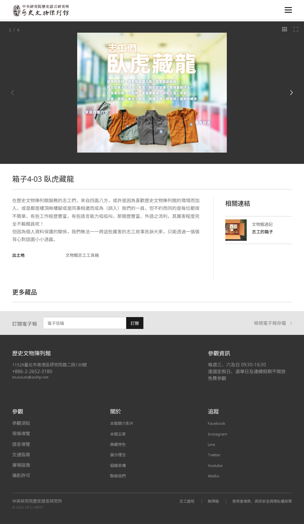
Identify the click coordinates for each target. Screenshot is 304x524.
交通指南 (21, 454)
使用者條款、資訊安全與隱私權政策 (258, 501)
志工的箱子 (263, 232)
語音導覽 (21, 444)
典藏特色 (119, 444)
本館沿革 (119, 433)
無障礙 (206, 501)
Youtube (217, 465)
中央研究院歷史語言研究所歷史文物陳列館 (42, 10)
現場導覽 (21, 433)
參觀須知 (21, 423)
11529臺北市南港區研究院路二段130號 (52, 365)
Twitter (216, 454)
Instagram (218, 433)
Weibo (214, 475)
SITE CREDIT (34, 507)
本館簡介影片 (123, 423)
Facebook (218, 423)
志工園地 (178, 501)
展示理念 (119, 454)
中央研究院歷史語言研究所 (37, 501)
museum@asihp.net (31, 377)
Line (212, 444)
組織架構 (119, 465)
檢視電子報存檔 (273, 323)
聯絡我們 (119, 475)
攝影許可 (21, 475)
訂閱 (135, 323)
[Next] (291, 92)
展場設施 (21, 465)
